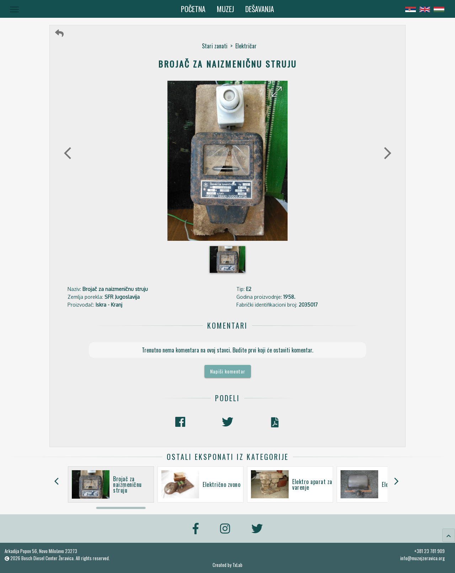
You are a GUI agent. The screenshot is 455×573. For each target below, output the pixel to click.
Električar (246, 46)
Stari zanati (215, 46)
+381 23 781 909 (429, 551)
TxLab (237, 565)
